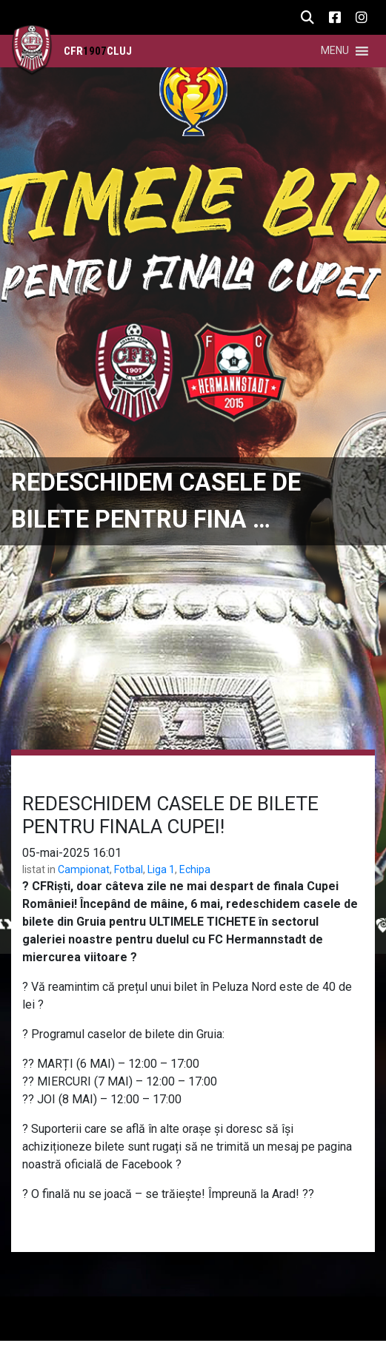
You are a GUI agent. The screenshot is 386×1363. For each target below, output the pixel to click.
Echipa (194, 869)
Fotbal (128, 869)
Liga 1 (161, 869)
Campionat (84, 869)
